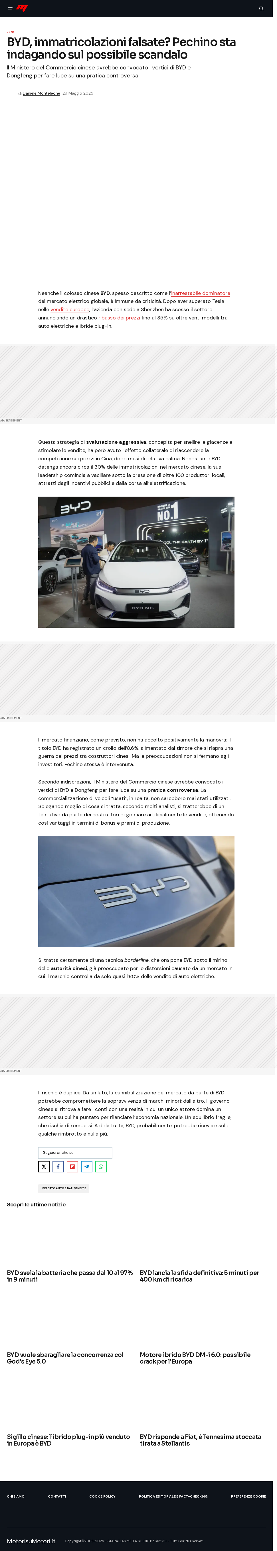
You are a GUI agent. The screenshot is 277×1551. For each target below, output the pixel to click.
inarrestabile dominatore (200, 293)
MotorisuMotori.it (31, 1541)
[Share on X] (44, 1166)
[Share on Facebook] (58, 1166)
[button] (10, 8)
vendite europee (69, 309)
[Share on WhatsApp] (101, 1166)
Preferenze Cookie (248, 1496)
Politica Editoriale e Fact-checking (173, 1496)
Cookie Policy (102, 1496)
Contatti (57, 1496)
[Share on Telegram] (86, 1166)
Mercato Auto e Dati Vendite (64, 1188)
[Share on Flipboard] (72, 1166)
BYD (11, 32)
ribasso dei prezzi (119, 317)
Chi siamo (16, 1496)
